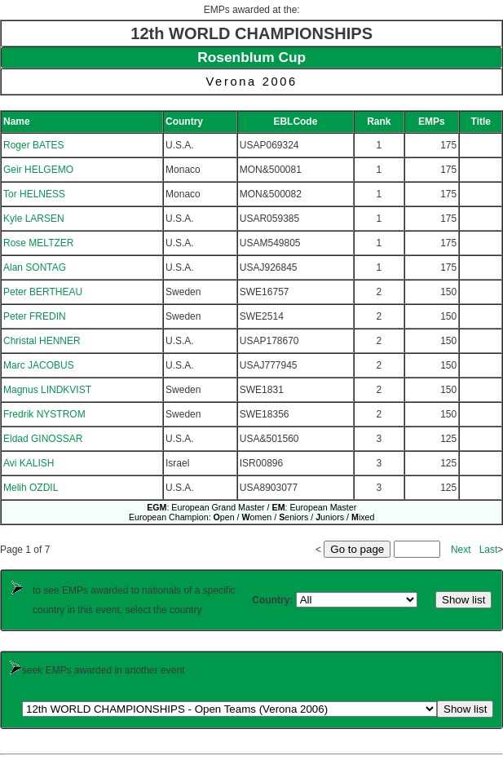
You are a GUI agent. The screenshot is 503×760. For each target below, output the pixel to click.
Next (461, 549)
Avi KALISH (28, 463)
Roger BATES (33, 145)
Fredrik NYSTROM (44, 414)
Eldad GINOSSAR (42, 438)
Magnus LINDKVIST (47, 389)
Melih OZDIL (30, 487)
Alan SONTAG (34, 267)
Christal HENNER (42, 341)
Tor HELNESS (34, 194)
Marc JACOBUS (38, 365)
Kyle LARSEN (33, 218)
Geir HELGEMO (38, 169)
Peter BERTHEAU (42, 292)
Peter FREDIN (34, 316)
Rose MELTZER (38, 243)
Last (488, 549)
